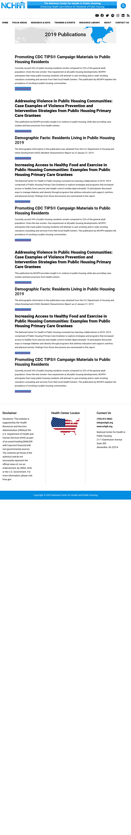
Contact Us (122, 22)
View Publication (23, 131)
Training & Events (64, 22)
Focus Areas (19, 22)
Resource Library (89, 22)
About (107, 22)
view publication (23, 88)
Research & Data (40, 22)
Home (5, 22)
